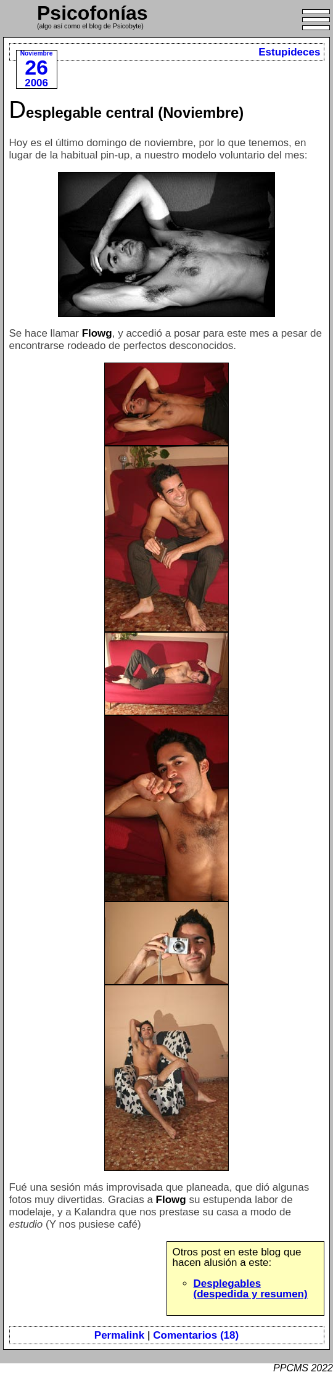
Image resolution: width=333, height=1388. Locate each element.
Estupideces (289, 52)
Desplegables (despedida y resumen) (251, 1289)
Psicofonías (92, 13)
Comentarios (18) (196, 1335)
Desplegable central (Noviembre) (126, 112)
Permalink (119, 1335)
